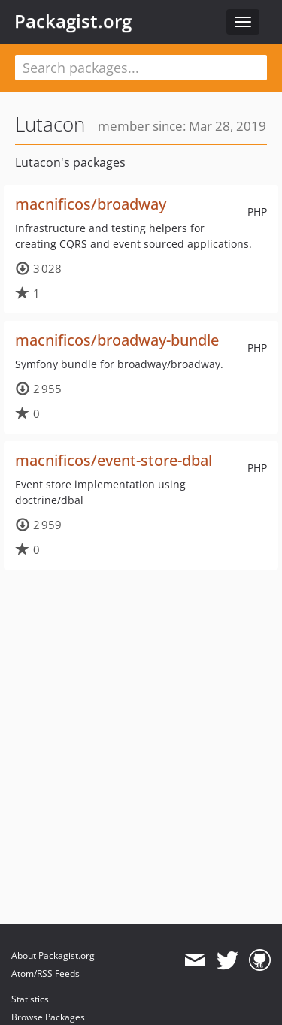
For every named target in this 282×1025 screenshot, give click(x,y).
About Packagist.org (53, 955)
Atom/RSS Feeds (45, 973)
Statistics (30, 999)
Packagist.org (73, 21)
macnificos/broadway (90, 204)
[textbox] (141, 67)
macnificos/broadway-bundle (117, 340)
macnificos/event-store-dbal (113, 460)
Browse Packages (48, 1017)
